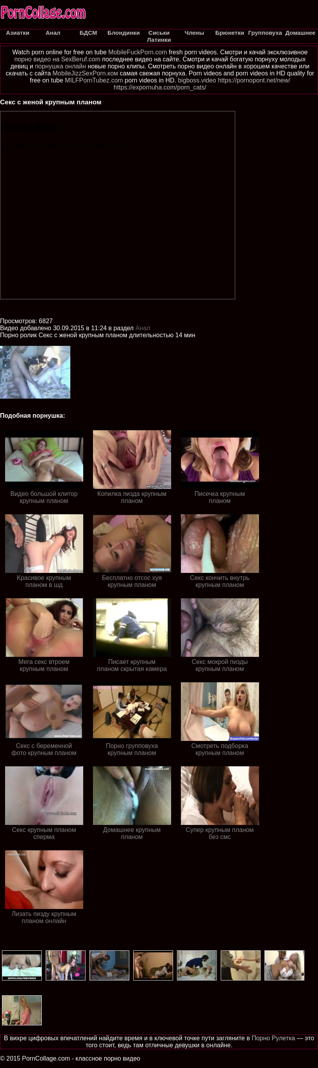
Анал (143, 328)
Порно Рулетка (273, 1038)
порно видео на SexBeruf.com (57, 59)
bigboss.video (197, 80)
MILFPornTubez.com (94, 80)
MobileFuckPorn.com (137, 52)
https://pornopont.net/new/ (254, 80)
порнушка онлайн (60, 66)
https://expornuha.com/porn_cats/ (160, 87)
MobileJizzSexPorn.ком (85, 73)
